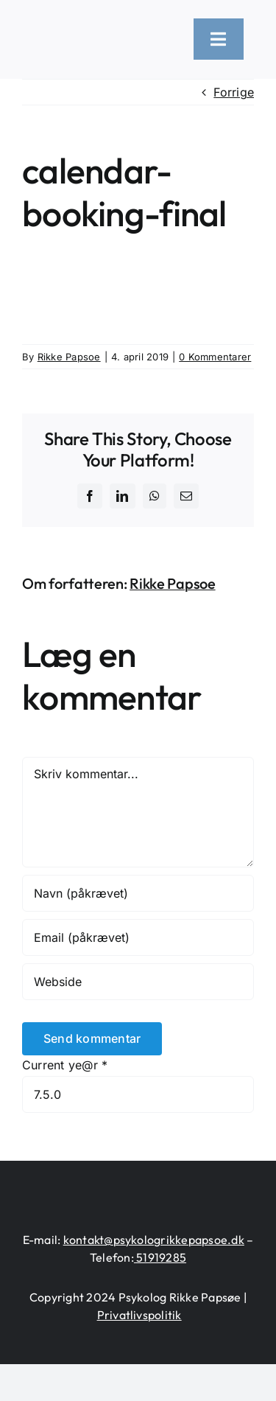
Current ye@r (64, 1065)
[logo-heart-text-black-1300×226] (99, 31)
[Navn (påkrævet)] (138, 893)
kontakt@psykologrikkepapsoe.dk (153, 1239)
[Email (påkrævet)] (138, 937)
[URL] (138, 981)
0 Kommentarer (215, 357)
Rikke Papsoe (69, 357)
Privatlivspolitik (139, 1314)
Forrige (233, 92)
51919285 (160, 1257)
